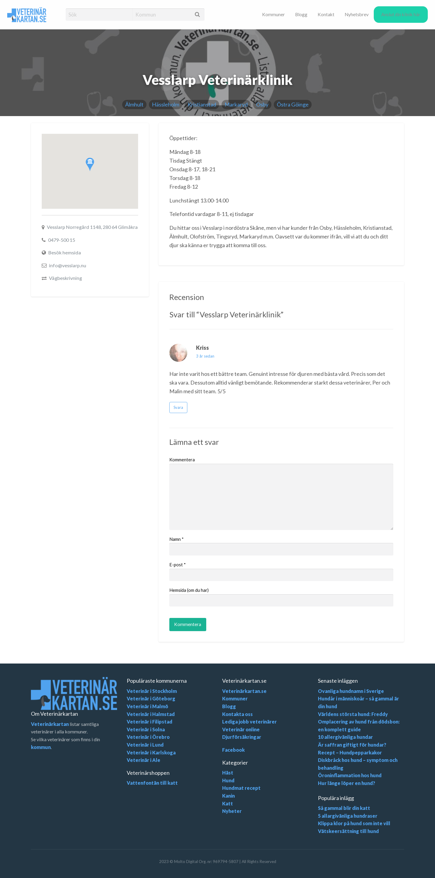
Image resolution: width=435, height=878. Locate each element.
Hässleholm (165, 104)
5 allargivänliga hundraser (347, 816)
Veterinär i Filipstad (149, 721)
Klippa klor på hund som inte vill (354, 823)
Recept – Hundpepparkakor (350, 752)
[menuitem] (273, 14)
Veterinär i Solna (146, 729)
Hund (228, 780)
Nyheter (232, 811)
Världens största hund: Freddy (353, 714)
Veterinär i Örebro (148, 737)
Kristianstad (202, 104)
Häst (227, 772)
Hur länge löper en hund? (346, 783)
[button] (90, 164)
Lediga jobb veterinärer (249, 721)
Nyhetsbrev (357, 14)
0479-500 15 (61, 240)
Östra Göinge (293, 104)
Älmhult (134, 104)
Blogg (301, 14)
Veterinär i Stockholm (152, 691)
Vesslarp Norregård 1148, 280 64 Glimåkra (92, 227)
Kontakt (326, 14)
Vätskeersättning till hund (348, 831)
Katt (227, 803)
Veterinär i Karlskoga (151, 752)
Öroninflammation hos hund (350, 775)
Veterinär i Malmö (147, 706)
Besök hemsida (64, 252)
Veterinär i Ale (143, 760)
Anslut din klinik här (400, 14)
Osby (262, 104)
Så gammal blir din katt (344, 808)
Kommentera (182, 459)
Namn (176, 539)
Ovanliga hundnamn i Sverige (351, 691)
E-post (177, 564)
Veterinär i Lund (145, 745)
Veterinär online (241, 729)
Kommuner (273, 14)
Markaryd (236, 104)
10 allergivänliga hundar (345, 737)
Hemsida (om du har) (189, 590)
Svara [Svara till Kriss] (178, 407)
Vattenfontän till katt (152, 783)
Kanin (228, 796)
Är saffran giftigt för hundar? (352, 745)
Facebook (233, 750)
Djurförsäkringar (241, 737)
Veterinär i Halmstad (151, 714)
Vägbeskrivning (65, 278)
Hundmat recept (241, 788)
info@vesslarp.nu (67, 265)
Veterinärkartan (50, 724)
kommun (41, 747)
